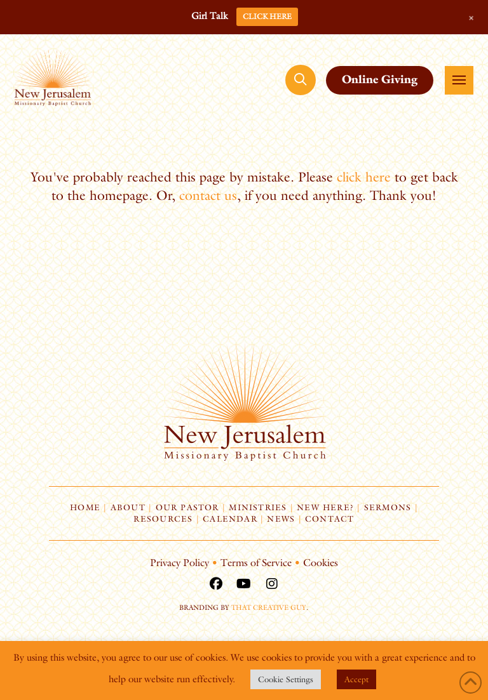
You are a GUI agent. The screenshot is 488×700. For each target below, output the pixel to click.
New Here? (325, 507)
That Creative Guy (268, 607)
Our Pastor (187, 507)
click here (364, 177)
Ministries (258, 507)
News (281, 519)
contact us (208, 195)
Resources (163, 519)
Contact (330, 519)
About (128, 507)
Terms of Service (256, 563)
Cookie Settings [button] (285, 679)
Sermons (388, 507)
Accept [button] (356, 679)
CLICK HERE (267, 16)
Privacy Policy (179, 563)
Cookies (320, 563)
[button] (300, 80)
